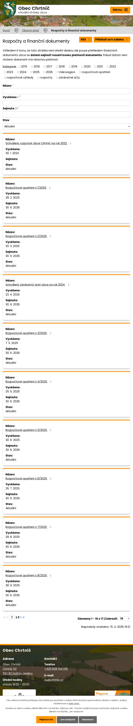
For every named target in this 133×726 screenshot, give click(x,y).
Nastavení (88, 719)
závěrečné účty (69, 77)
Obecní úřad (30, 30)
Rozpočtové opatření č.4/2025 (29, 382)
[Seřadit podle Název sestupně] (13, 85)
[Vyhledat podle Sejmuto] (66, 114)
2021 (100, 66)
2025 (36, 72)
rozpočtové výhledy (20, 77)
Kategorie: (10, 66)
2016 (37, 66)
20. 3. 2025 (13, 246)
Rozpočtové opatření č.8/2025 (29, 575)
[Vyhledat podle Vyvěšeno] (66, 103)
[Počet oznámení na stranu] (124, 618)
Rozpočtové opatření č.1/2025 (29, 188)
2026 (49, 72)
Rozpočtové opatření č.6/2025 (29, 479)
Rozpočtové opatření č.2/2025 (29, 236)
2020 (87, 66)
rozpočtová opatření (96, 72)
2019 (74, 66)
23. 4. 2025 (13, 295)
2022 (112, 66)
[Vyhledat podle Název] (66, 91)
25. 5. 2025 (13, 391)
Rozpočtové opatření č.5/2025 (29, 430)
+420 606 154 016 (56, 669)
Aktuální (11, 169)
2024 (23, 72)
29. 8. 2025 (13, 537)
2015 (24, 66)
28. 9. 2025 (13, 585)
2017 (49, 66)
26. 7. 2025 (13, 488)
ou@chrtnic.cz (53, 680)
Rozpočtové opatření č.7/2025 (29, 527)
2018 (62, 66)
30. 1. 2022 (12, 153)
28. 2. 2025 (13, 198)
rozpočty (46, 77)
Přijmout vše (46, 719)
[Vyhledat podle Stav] (66, 126)
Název (7, 86)
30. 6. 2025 (13, 440)
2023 (10, 72)
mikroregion (67, 72)
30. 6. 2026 (13, 207)
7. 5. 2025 (12, 343)
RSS (86, 39)
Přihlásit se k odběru (112, 39)
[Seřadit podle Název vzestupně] (13, 84)
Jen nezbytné (67, 719)
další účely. (74, 703)
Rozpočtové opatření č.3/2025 (29, 333)
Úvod (6, 30)
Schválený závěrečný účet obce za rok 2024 (38, 285)
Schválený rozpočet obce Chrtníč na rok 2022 (39, 143)
